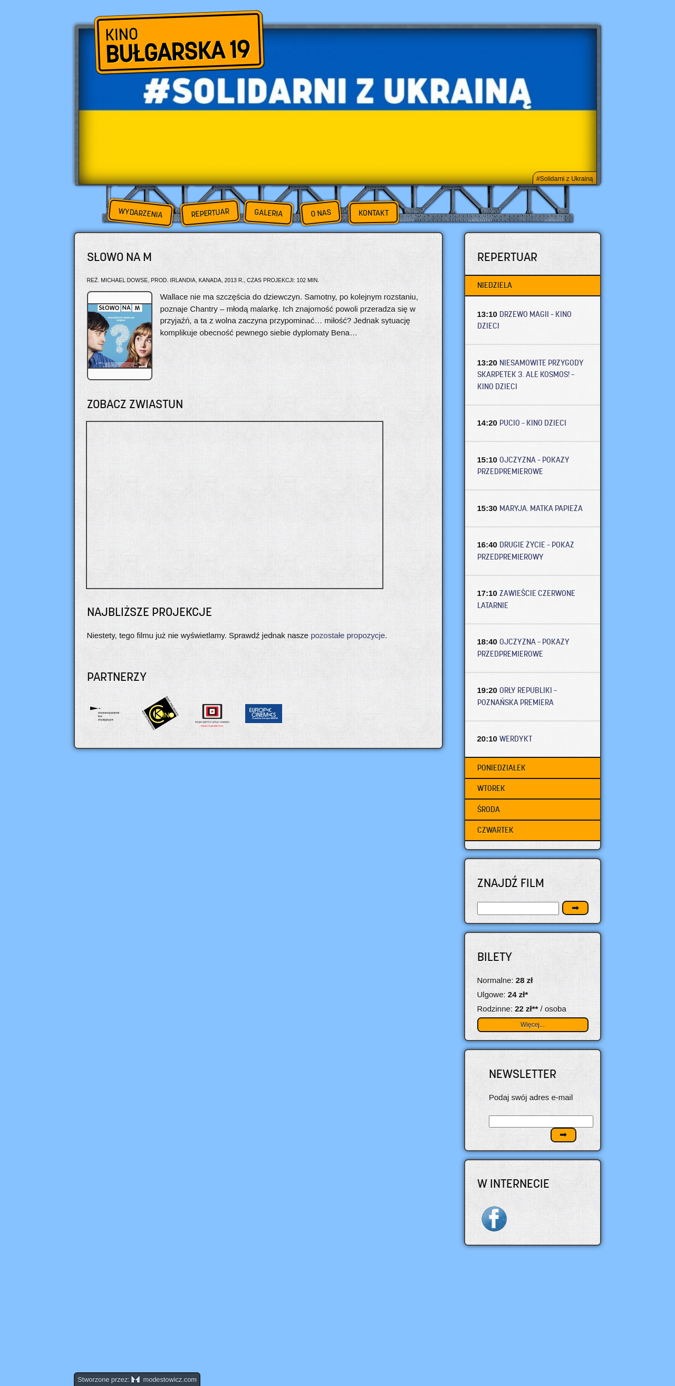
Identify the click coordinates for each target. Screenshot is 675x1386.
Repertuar (209, 213)
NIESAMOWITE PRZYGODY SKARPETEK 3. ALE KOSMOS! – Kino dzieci (530, 374)
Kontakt (374, 213)
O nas (320, 212)
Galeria (268, 212)
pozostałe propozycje (348, 635)
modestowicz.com (164, 1379)
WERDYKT (515, 738)
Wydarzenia (140, 213)
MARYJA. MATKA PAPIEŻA (541, 508)
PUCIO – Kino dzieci (532, 422)
